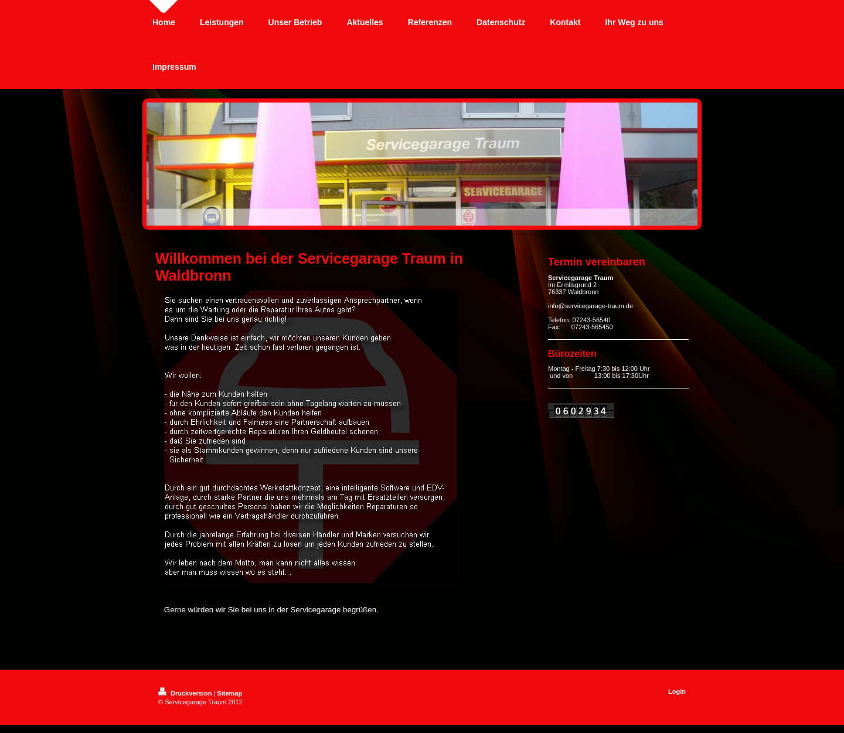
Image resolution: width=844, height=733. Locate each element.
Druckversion (185, 693)
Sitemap (229, 693)
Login (677, 691)
